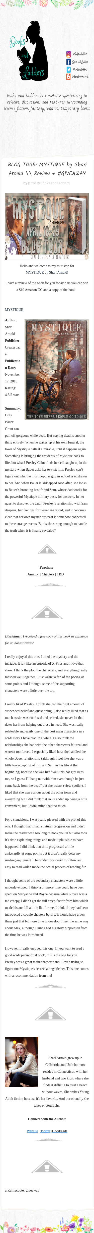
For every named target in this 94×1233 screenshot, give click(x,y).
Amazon (33, 575)
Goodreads (59, 1131)
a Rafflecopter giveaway (22, 1191)
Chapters (48, 575)
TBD (60, 575)
